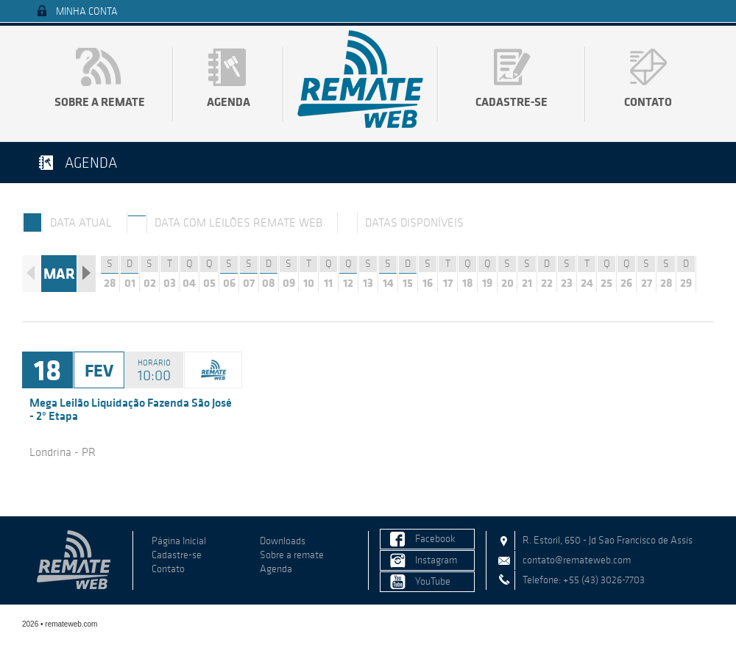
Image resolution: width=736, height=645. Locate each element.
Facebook (435, 538)
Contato (648, 101)
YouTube (432, 581)
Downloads (282, 541)
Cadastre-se (511, 101)
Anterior (31, 273)
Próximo (86, 273)
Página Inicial (179, 541)
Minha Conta (87, 11)
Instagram (436, 560)
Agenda (228, 101)
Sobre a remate (99, 101)
